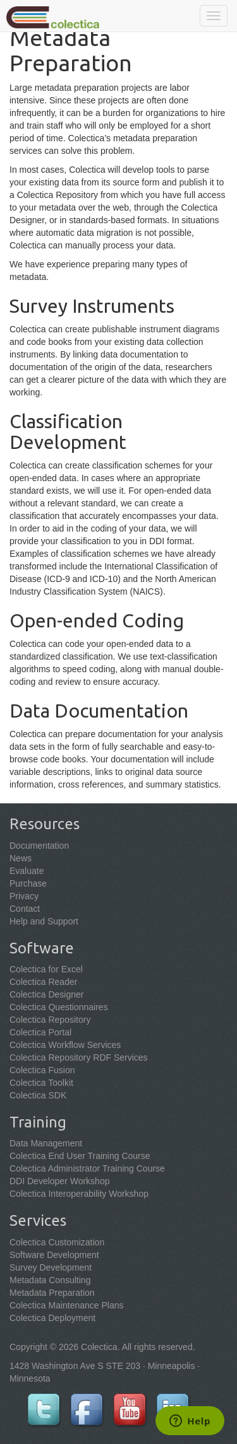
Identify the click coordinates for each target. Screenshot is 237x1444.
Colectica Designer (46, 994)
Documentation (39, 846)
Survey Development (50, 1267)
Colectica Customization (56, 1242)
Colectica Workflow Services (65, 1045)
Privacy (24, 896)
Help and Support (43, 921)
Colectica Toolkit (41, 1083)
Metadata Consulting (49, 1280)
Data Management (45, 1143)
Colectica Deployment (52, 1318)
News (20, 858)
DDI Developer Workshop (59, 1181)
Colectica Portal (40, 1032)
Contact (24, 909)
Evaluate (26, 871)
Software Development (54, 1255)
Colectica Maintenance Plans (66, 1305)
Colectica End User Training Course (79, 1156)
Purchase (28, 883)
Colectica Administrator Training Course (87, 1168)
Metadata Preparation (52, 1293)
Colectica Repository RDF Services (78, 1057)
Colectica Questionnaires (58, 1007)
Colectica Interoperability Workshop (79, 1194)
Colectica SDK (37, 1095)
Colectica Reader (43, 982)
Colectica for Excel (46, 969)
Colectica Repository (49, 1020)
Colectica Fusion (42, 1070)
